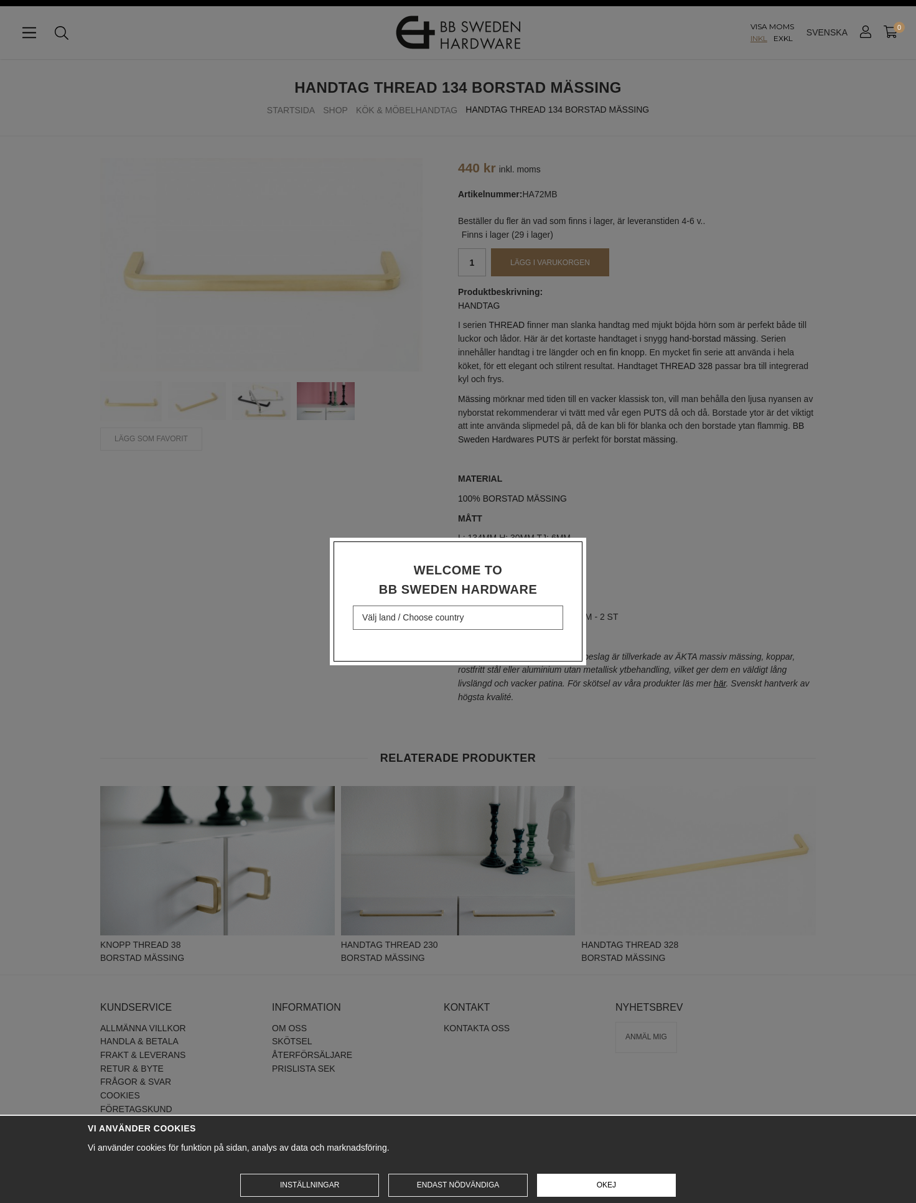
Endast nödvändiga (458, 1185)
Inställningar (309, 1185)
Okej (606, 1185)
